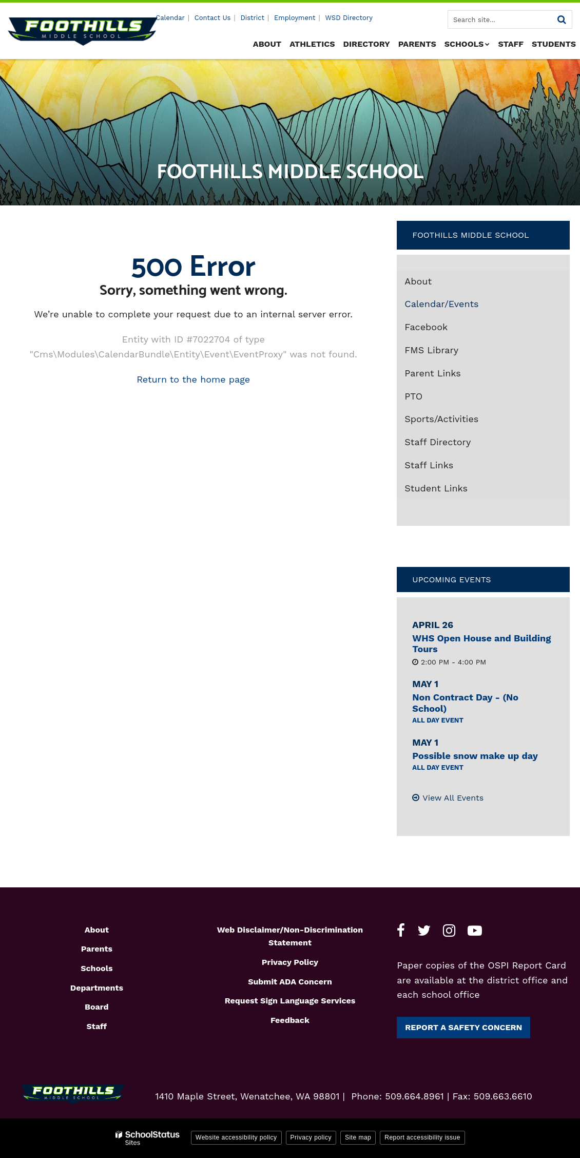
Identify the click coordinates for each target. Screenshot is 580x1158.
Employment (294, 18)
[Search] (561, 19)
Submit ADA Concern (290, 981)
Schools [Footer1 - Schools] (96, 968)
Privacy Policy (290, 962)
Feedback (290, 1020)
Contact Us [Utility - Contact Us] (213, 18)
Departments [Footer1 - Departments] (96, 988)
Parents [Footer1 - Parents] (96, 949)
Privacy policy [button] (311, 1137)
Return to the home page (193, 379)
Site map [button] (358, 1137)
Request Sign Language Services (290, 1000)
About (418, 281)
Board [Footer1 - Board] (97, 1007)
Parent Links (432, 373)
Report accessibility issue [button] (422, 1137)
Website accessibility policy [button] (236, 1137)
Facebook (444, 329)
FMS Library (449, 352)
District (252, 18)
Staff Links (428, 465)
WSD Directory (348, 18)
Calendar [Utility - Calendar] (170, 18)
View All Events (453, 798)
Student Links (436, 488)
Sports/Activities (441, 418)
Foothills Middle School (470, 235)
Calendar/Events (441, 303)
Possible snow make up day (474, 755)
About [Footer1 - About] (97, 930)
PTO (413, 396)
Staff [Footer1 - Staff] (96, 1026)
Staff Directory (437, 441)
